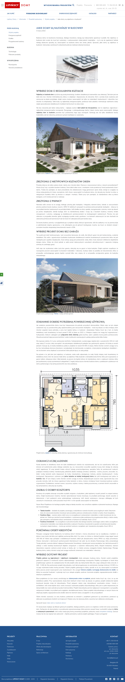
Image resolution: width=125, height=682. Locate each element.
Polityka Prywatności (85, 679)
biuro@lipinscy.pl (112, 658)
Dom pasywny (70, 650)
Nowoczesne (11, 662)
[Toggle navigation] (3, 5)
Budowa (10, 47)
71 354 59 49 (112, 5)
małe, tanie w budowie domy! (56, 603)
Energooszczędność (68, 13)
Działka (11, 38)
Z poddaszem (11, 650)
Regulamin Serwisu (67, 679)
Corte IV (47, 173)
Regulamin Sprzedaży (48, 679)
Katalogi (92, 13)
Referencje (39, 650)
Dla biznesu (69, 659)
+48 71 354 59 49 (112, 641)
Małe (8, 656)
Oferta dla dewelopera (43, 647)
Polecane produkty (15, 54)
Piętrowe (10, 653)
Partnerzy (112, 13)
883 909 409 (101, 5)
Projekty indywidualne (43, 644)
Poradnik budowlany (36, 13)
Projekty (80, 5)
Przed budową (13, 28)
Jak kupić (10, 13)
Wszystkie (10, 641)
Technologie (12, 52)
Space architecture (42, 653)
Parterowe (10, 647)
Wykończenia (13, 61)
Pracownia (88, 5)
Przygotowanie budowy (16, 41)
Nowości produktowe (15, 68)
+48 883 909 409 (112, 644)
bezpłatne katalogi (106, 611)
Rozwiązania (13, 65)
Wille (8, 659)
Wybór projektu (14, 32)
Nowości (10, 644)
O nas (38, 641)
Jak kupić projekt (71, 641)
